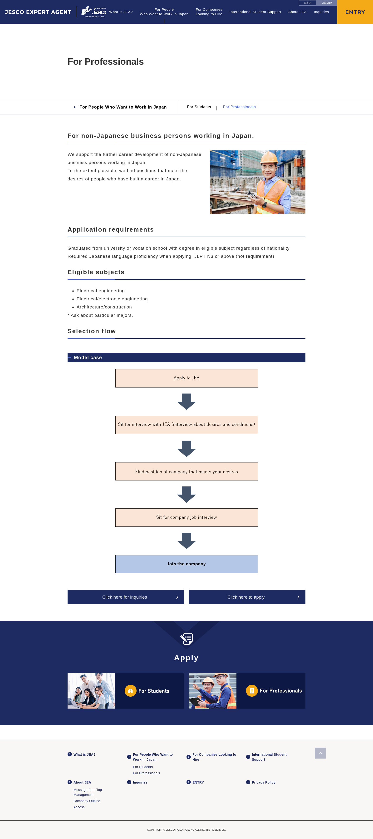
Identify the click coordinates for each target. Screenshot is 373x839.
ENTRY (198, 782)
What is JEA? (121, 12)
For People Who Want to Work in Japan (123, 107)
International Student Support (255, 12)
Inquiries (321, 12)
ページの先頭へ (320, 753)
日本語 (307, 2)
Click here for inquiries (124, 597)
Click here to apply (246, 597)
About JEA (297, 12)
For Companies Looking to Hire (209, 11)
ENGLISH (327, 2)
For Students (199, 107)
